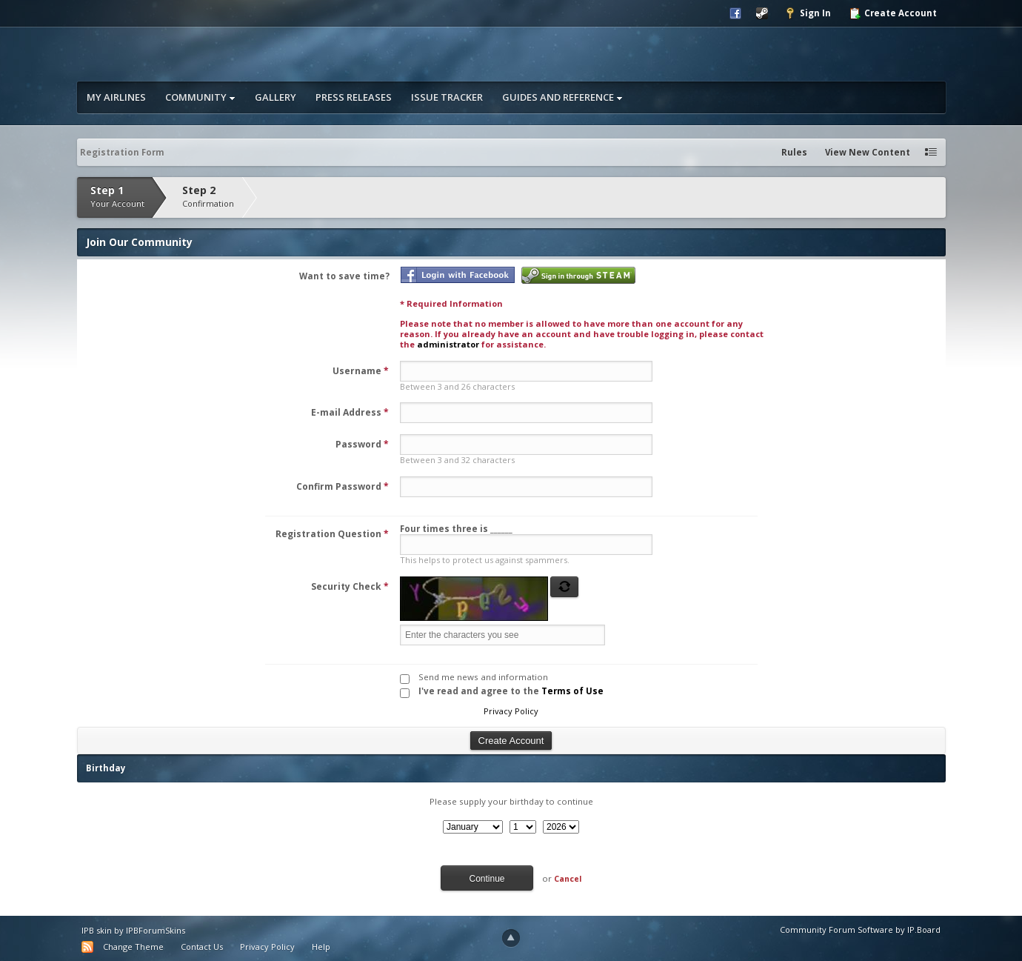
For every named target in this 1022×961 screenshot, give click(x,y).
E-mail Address (350, 412)
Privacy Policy (511, 710)
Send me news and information (483, 676)
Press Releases (353, 97)
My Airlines (116, 97)
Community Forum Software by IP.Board (860, 929)
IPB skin (96, 930)
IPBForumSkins (155, 930)
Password (362, 444)
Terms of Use (572, 690)
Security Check (350, 586)
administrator (448, 344)
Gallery (275, 97)
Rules (794, 152)
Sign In (807, 13)
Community (200, 97)
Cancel (567, 879)
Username (361, 371)
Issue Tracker (447, 97)
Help (321, 946)
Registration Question (332, 534)
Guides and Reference (562, 97)
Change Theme (133, 946)
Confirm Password (342, 486)
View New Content (867, 152)
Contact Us (202, 946)
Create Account (893, 13)
